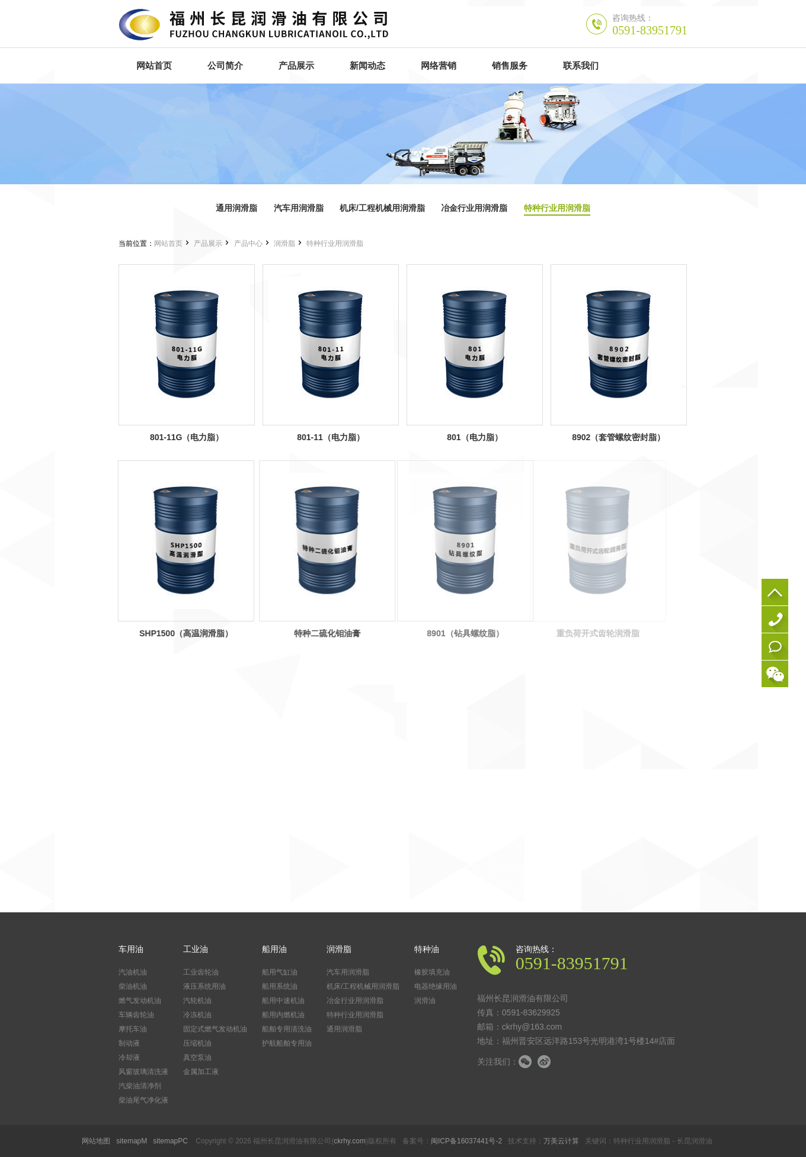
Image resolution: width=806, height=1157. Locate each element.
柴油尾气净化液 (143, 1100)
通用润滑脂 (236, 208)
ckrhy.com (350, 1141)
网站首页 (168, 243)
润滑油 (425, 1000)
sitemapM (131, 1141)
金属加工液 (201, 1072)
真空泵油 (197, 1057)
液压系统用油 (204, 986)
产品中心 (248, 243)
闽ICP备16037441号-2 (466, 1141)
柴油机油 (133, 986)
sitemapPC (170, 1141)
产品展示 (208, 243)
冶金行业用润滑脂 (474, 208)
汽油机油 (133, 972)
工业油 (195, 949)
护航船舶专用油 (287, 1043)
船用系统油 (280, 986)
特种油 (426, 949)
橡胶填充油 (432, 972)
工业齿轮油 (201, 972)
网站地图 (96, 1141)
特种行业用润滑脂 (557, 208)
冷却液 (129, 1057)
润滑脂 (284, 243)
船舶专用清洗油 (287, 1029)
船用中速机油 (283, 1000)
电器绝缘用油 (435, 986)
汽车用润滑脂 (299, 208)
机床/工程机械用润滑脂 (382, 208)
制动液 (129, 1043)
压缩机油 (197, 1043)
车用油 (131, 949)
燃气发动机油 (140, 1000)
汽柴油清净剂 (140, 1086)
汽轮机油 (197, 1000)
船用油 (274, 949)
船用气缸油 (280, 972)
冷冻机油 (197, 1015)
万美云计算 (561, 1141)
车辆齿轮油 (136, 1015)
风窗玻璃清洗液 (143, 1072)
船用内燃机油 (283, 1015)
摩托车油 (133, 1029)
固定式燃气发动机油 (215, 1029)
